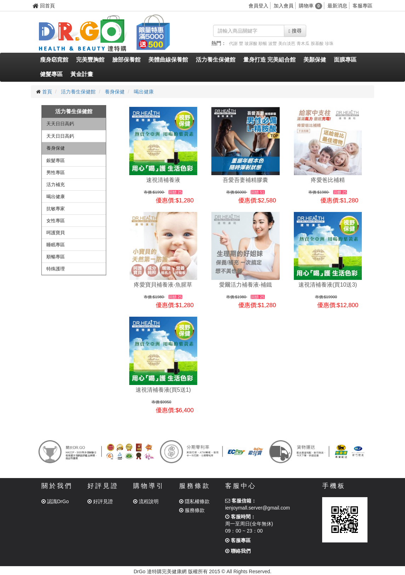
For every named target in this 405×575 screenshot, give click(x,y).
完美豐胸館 (90, 60)
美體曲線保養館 (168, 60)
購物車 (311, 5)
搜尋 (295, 31)
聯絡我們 (238, 551)
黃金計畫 (81, 74)
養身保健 (115, 91)
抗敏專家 (55, 208)
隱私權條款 (194, 501)
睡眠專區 (55, 244)
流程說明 (146, 501)
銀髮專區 (55, 160)
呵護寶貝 (55, 232)
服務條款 (192, 510)
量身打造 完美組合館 (269, 60)
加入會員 (283, 5)
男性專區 (55, 172)
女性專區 (55, 220)
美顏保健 (314, 60)
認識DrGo (55, 501)
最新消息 (337, 5)
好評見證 (100, 501)
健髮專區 (51, 74)
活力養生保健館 (215, 60)
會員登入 (258, 5)
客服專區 (362, 5)
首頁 (47, 91)
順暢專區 (55, 256)
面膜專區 (345, 60)
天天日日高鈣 (60, 123)
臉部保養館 (126, 60)
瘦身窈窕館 (54, 60)
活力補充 (55, 184)
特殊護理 (55, 268)
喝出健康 (144, 91)
